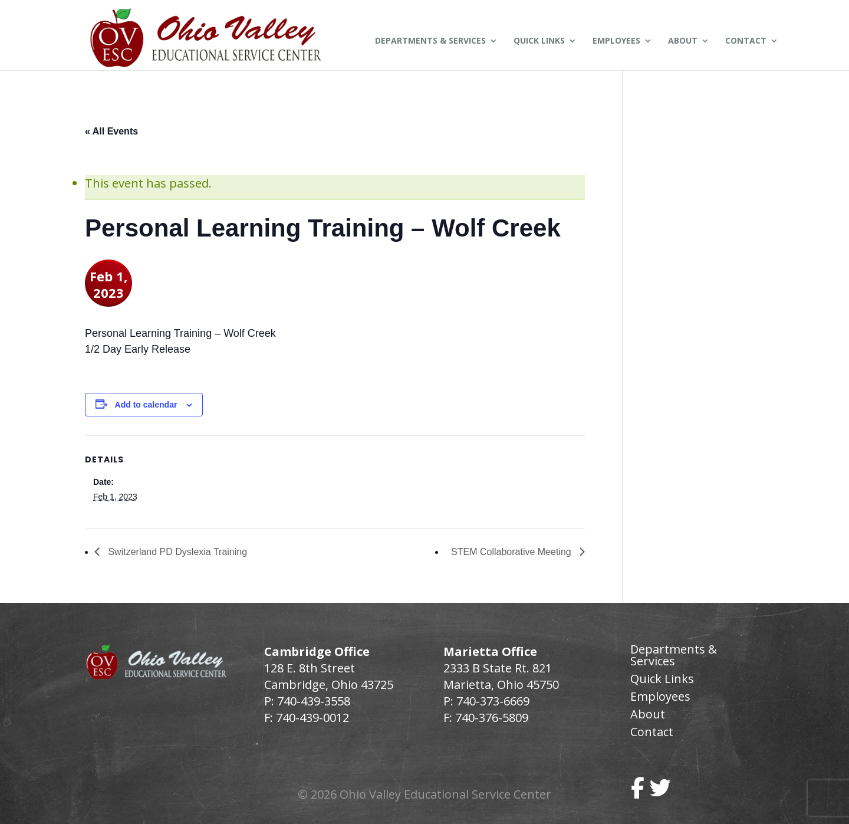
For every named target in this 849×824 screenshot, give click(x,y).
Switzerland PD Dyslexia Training (176, 552)
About (682, 41)
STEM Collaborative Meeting (512, 552)
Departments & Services (430, 41)
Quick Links (539, 41)
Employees (616, 41)
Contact (745, 41)
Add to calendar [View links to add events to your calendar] (146, 404)
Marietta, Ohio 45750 (501, 684)
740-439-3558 (312, 701)
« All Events (111, 131)
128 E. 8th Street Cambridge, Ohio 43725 (328, 676)
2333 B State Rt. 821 (497, 668)
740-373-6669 (492, 701)
